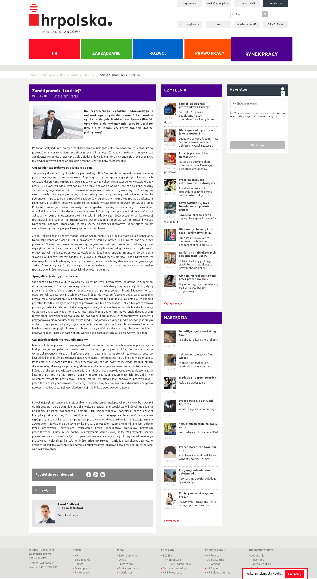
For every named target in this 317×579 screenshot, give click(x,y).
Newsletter (275, 3)
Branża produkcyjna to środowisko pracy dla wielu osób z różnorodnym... (195, 193)
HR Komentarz (172, 561)
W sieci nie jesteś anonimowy (197, 410)
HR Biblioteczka (172, 573)
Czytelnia (175, 91)
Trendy (88, 76)
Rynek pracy (261, 55)
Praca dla (247, 3)
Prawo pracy (209, 54)
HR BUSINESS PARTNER (177, 565)
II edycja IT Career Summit (197, 378)
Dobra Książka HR (217, 561)
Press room (126, 565)
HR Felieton (214, 556)
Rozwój (158, 54)
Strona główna (189, 24)
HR (54, 54)
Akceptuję (294, 574)
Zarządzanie (106, 54)
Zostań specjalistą (218, 3)
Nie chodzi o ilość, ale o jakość (198, 341)
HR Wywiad (213, 565)
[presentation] (263, 130)
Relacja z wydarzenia (192, 383)
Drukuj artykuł (43, 491)
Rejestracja (258, 561)
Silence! (33, 568)
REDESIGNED (49, 568)
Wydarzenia (247, 24)
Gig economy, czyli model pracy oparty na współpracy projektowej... (198, 289)
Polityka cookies (261, 565)
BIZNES (167, 556)
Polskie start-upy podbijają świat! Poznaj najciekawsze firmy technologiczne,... (195, 266)
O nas (218, 24)
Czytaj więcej (172, 304)
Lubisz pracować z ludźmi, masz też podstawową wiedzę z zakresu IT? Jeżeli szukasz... (198, 143)
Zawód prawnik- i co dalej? (120, 76)
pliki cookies (275, 573)
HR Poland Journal (218, 573)
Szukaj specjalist (128, 569)
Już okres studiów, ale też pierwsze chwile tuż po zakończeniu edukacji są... (195, 242)
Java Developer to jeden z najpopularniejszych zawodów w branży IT (190, 219)
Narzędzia (175, 319)
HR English (213, 569)
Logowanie (189, 3)
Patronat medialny (174, 569)
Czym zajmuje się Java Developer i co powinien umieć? (195, 207)
